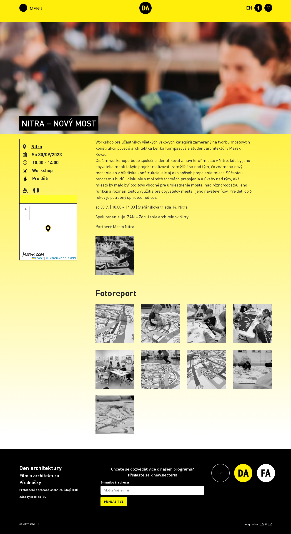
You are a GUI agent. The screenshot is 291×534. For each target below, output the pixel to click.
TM (262, 524)
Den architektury (40, 467)
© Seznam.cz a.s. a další (61, 258)
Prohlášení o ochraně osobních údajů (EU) (48, 490)
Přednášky (30, 482)
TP (270, 524)
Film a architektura (39, 476)
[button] (48, 228)
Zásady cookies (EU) (33, 497)
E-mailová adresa (114, 482)
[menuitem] (248, 7)
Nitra (36, 146)
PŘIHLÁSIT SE (113, 501)
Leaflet (37, 258)
